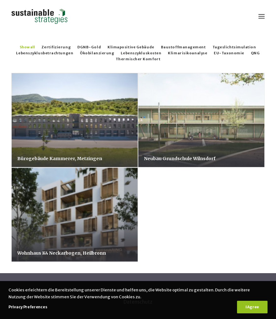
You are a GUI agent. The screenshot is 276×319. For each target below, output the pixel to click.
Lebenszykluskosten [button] (141, 53)
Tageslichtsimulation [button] (234, 47)
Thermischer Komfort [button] (138, 59)
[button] (261, 16)
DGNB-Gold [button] (89, 47)
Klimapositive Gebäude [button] (131, 47)
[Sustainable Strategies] (39, 16)
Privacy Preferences (27, 307)
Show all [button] (27, 47)
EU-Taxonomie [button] (229, 53)
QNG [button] (255, 53)
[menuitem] (27, 47)
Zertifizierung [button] (56, 47)
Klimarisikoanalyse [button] (187, 53)
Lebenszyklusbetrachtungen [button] (44, 53)
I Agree (252, 307)
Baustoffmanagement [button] (183, 47)
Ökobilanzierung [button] (97, 53)
